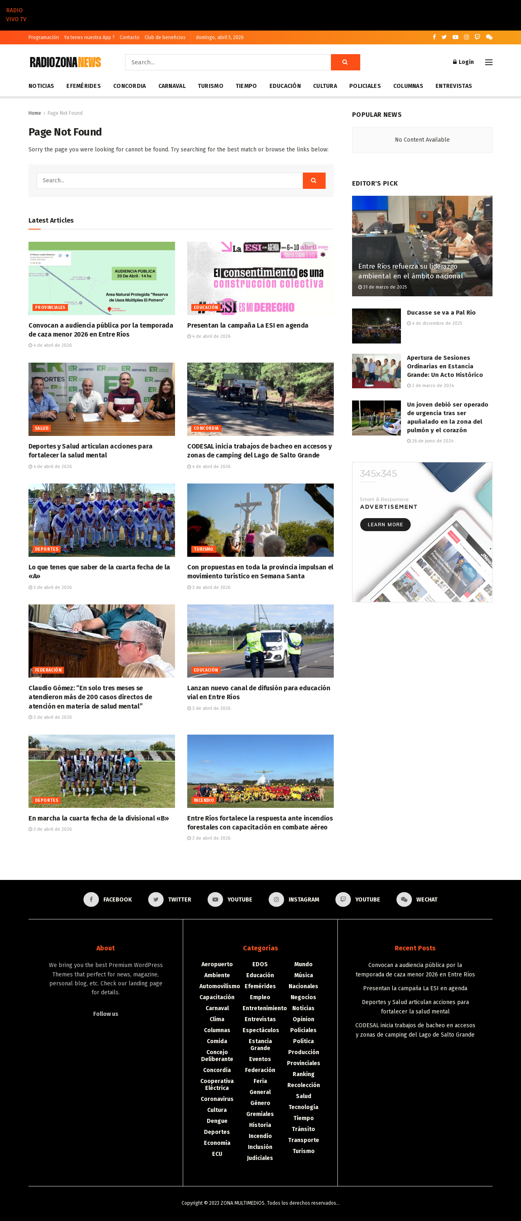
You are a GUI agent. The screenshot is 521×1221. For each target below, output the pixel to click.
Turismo (210, 86)
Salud (41, 428)
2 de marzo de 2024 (430, 385)
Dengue (217, 1121)
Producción (303, 1052)
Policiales (365, 86)
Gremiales (260, 1114)
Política (303, 1041)
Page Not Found (65, 113)
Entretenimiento (265, 1008)
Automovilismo (219, 986)
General (260, 1092)
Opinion (303, 1019)
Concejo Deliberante (217, 1056)
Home (34, 113)
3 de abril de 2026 (50, 587)
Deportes (46, 549)
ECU (217, 1154)
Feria (260, 1081)
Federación (48, 670)
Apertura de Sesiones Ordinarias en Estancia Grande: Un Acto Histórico (445, 366)
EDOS (260, 964)
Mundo (303, 964)
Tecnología (303, 1107)
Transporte (303, 1140)
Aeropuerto (217, 964)
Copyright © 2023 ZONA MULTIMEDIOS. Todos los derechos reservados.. (260, 1203)
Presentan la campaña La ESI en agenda (248, 325)
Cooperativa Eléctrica (217, 1085)
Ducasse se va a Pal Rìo (441, 312)
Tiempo (246, 86)
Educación (285, 86)
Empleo (260, 997)
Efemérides (83, 86)
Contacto (130, 37)
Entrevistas (454, 86)
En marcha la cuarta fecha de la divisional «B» (98, 818)
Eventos (260, 1059)
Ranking (304, 1074)
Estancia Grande (260, 1045)
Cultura (325, 86)
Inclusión (260, 1147)
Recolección (303, 1085)
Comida (217, 1041)
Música (303, 975)
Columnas (408, 86)
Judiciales (260, 1158)
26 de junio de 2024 (430, 441)
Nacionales (303, 986)
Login (463, 62)
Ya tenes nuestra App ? (89, 37)
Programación (43, 37)
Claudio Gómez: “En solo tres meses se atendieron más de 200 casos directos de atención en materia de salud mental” (90, 697)
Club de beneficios (165, 37)
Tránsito (303, 1129)
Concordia (129, 86)
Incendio (204, 800)
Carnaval (172, 86)
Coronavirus (217, 1099)
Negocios (303, 997)
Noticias (41, 86)
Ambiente (217, 975)
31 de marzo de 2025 (382, 287)
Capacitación (216, 997)
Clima (217, 1019)
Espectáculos (261, 1030)
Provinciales (50, 307)
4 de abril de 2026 (50, 345)
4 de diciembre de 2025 (434, 323)
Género (260, 1103)
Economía (217, 1143)
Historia (260, 1125)
